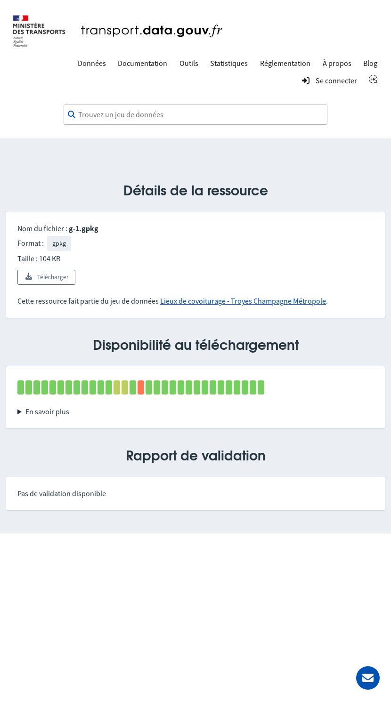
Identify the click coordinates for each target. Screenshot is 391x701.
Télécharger (46, 277)
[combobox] (195, 115)
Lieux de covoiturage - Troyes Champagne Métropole (243, 301)
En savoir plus (47, 411)
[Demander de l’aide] (368, 678)
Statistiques (229, 63)
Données (92, 63)
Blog (370, 63)
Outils (188, 63)
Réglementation (285, 63)
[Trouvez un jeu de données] (195, 115)
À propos (337, 63)
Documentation (142, 63)
